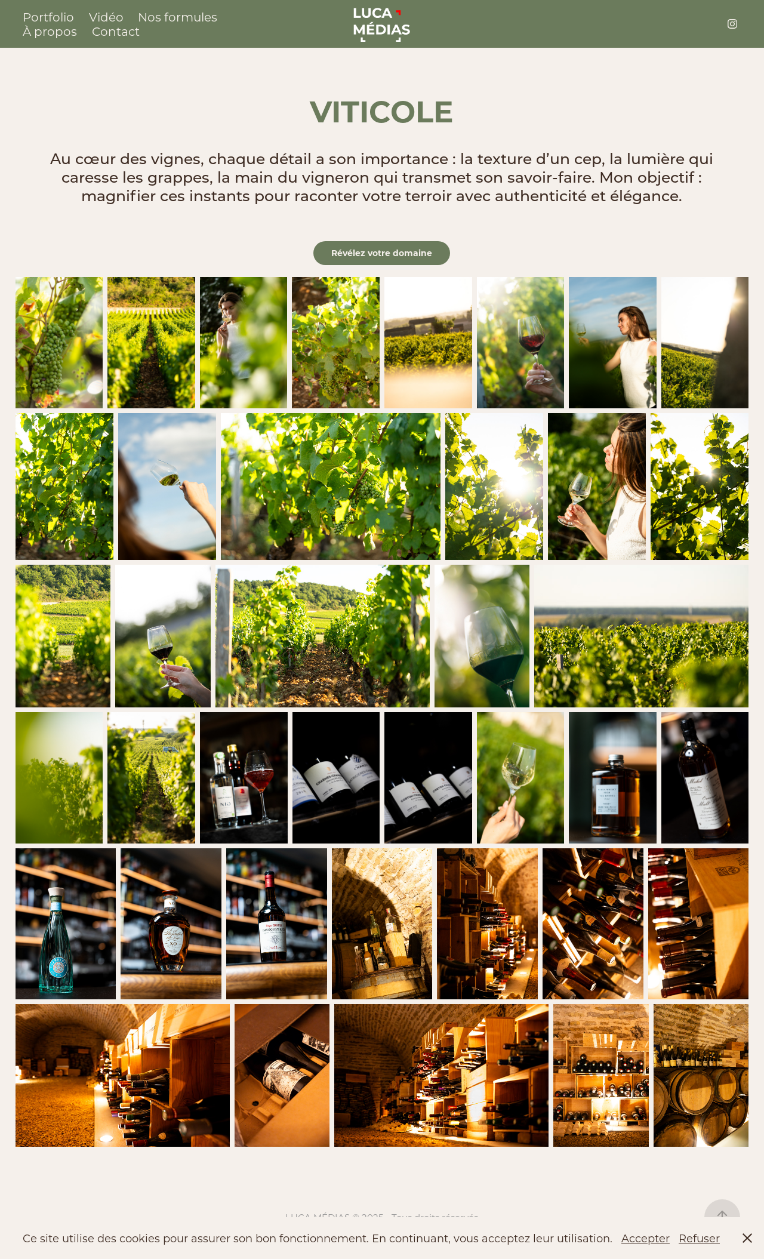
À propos (50, 31)
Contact (116, 31)
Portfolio (48, 16)
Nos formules (177, 16)
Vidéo (106, 16)
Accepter (645, 1238)
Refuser (699, 1238)
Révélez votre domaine (381, 252)
